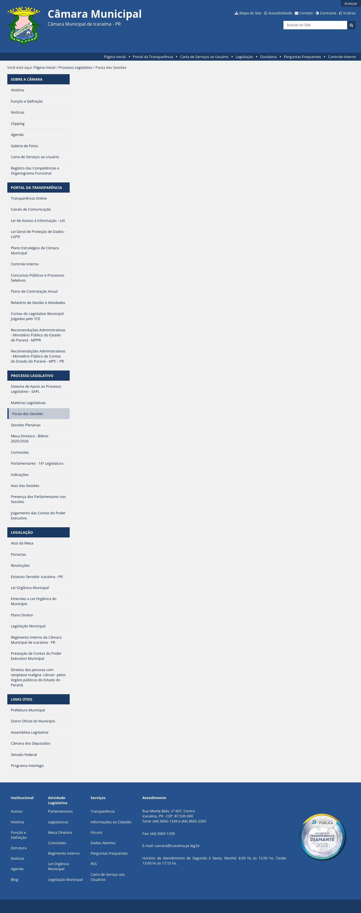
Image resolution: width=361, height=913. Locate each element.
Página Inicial (115, 56)
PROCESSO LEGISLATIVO (32, 375)
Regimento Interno (64, 853)
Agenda (17, 868)
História (17, 821)
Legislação (244, 56)
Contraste (328, 13)
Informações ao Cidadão (111, 821)
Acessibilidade (280, 13)
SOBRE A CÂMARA (26, 79)
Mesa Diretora (60, 832)
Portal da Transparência (153, 56)
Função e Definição (19, 835)
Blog (14, 879)
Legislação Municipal (65, 879)
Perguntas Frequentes (302, 56)
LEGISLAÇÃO (22, 532)
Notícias (17, 858)
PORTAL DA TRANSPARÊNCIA (36, 187)
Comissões (57, 842)
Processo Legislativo (76, 67)
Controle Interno (342, 56)
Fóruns (96, 832)
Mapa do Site (250, 13)
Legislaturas (58, 821)
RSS (94, 863)
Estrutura (19, 847)
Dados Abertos (103, 842)
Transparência (103, 811)
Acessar (350, 3)
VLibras (349, 13)
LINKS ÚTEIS (21, 699)
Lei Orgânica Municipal (58, 866)
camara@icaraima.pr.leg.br (177, 845)
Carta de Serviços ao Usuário (204, 56)
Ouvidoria (268, 56)
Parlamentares (60, 811)
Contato (306, 13)
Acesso (16, 811)
